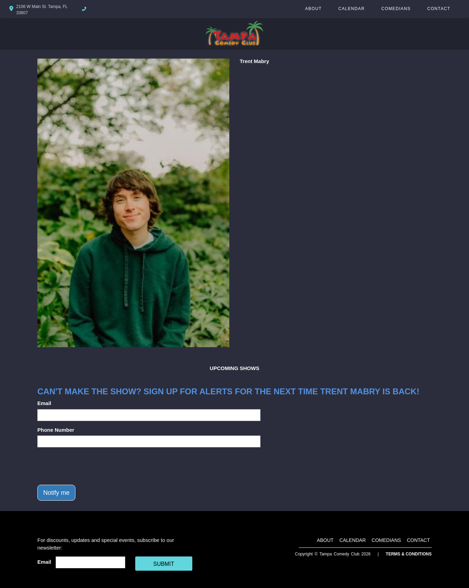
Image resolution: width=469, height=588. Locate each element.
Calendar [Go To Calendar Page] (351, 8)
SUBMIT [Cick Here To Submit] (163, 564)
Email (44, 403)
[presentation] (89, 466)
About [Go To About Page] (313, 8)
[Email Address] (90, 562)
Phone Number (55, 430)
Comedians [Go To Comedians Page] (396, 8)
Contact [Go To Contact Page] (438, 8)
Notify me (56, 492)
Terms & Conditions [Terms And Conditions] (409, 554)
